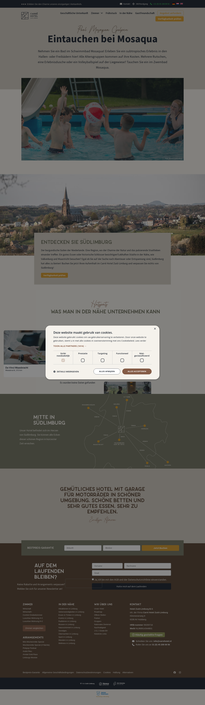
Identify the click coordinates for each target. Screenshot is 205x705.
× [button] (155, 329)
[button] (102, 346)
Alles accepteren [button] (136, 371)
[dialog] (102, 352)
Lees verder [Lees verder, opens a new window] (141, 340)
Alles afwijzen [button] (105, 371)
